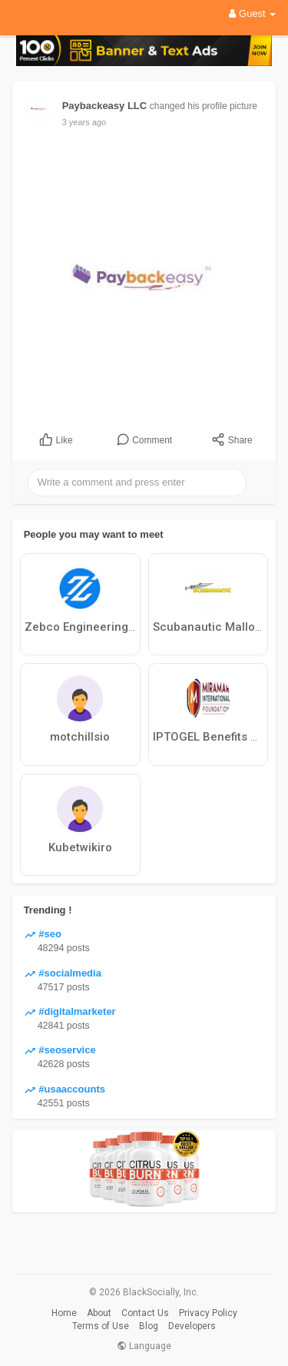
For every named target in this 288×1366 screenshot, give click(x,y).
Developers (192, 1326)
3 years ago (84, 122)
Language (144, 1346)
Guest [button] (252, 13)
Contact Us (145, 1313)
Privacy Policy (208, 1313)
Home (64, 1313)
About (99, 1313)
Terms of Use (100, 1326)
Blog (148, 1326)
